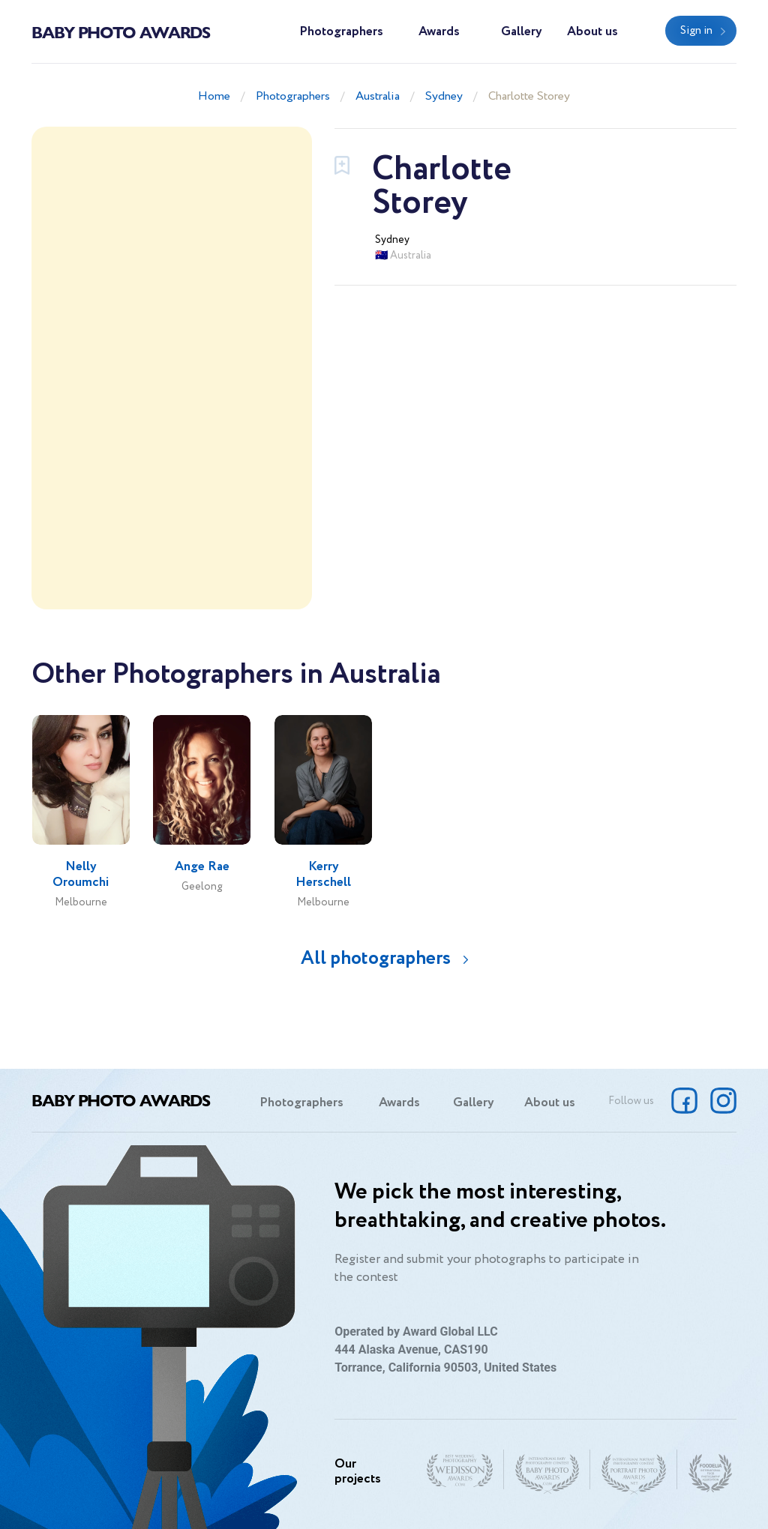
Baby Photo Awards (121, 31)
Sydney (444, 96)
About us (592, 31)
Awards (439, 31)
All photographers (376, 958)
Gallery (521, 31)
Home (214, 96)
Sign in (696, 30)
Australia (378, 96)
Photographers (341, 31)
